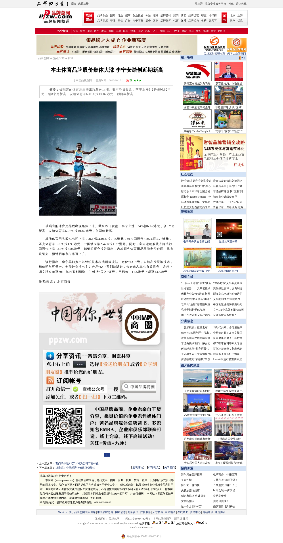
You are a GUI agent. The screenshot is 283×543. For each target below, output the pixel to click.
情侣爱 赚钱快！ (191, 485)
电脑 (118, 31)
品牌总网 (43, 58)
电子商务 (138, 20)
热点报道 (58, 58)
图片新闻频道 (190, 365)
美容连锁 (186, 479)
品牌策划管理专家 (214, 52)
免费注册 (83, 3)
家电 (111, 31)
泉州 (232, 20)
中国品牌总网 (105, 512)
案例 (155, 20)
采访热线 (241, 3)
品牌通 (199, 3)
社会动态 (187, 174)
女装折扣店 (187, 501)
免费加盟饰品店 (190, 490)
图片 (112, 15)
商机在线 (187, 276)
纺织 (198, 31)
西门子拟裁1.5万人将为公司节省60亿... (78, 463)
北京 (232, 15)
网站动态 (120, 512)
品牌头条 (102, 15)
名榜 (204, 20)
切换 (240, 20)
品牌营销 (166, 15)
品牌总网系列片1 (228, 270)
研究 (204, 15)
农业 (177, 31)
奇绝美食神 (219, 495)
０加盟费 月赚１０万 (225, 485)
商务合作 (133, 512)
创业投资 (138, 15)
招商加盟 (187, 468)
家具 (104, 31)
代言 (176, 20)
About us (62, 512)
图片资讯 (186, 58)
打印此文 (153, 467)
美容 (90, 31)
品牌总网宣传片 (228, 241)
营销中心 (195, 512)
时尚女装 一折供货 (224, 490)
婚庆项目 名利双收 (224, 506)
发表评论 (137, 467)
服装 (75, 31)
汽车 (147, 31)
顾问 (176, 15)
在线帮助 (183, 512)
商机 (120, 20)
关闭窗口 (169, 467)
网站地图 (170, 512)
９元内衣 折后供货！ (225, 479)
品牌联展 (102, 20)
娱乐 (133, 31)
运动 (140, 31)
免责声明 (220, 512)
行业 (120, 15)
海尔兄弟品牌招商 (191, 474)
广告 (127, 20)
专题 (148, 15)
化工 (155, 31)
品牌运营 (193, 15)
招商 (127, 15)
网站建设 (208, 512)
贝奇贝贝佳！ (221, 501)
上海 (240, 15)
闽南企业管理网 (237, 52)
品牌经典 (193, 20)
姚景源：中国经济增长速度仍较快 (75, 467)
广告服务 (145, 512)
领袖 (155, 15)
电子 (169, 31)
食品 (82, 31)
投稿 (231, 3)
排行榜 (213, 15)
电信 (125, 31)
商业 (213, 31)
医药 (191, 31)
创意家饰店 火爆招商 (193, 495)
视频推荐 (187, 212)
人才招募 (158, 512)
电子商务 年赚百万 (225, 474)
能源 (206, 31)
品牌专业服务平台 (215, 3)
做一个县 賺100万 (191, 506)
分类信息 (187, 321)
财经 (70, 58)
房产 (96, 31)
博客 (183, 15)
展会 (148, 20)
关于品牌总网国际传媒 (82, 512)
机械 (162, 31)
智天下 (213, 20)
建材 (184, 31)
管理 (112, 20)
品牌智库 (166, 20)
